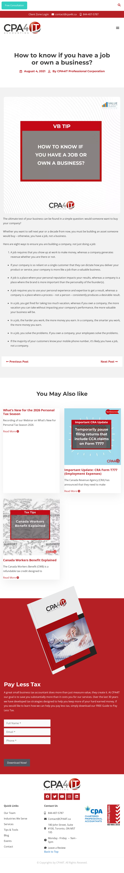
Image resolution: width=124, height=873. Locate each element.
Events (8, 842)
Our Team (10, 814)
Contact (8, 848)
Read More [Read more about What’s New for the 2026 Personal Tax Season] (11, 433)
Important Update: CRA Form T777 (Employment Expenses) (90, 473)
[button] (117, 29)
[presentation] (27, 753)
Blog (6, 837)
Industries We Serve (15, 820)
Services (9, 825)
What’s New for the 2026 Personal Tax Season (29, 414)
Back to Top (51, 853)
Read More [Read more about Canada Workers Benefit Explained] (11, 579)
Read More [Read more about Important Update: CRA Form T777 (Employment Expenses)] (72, 493)
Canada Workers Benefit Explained (30, 562)
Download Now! (17, 764)
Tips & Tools (11, 831)
